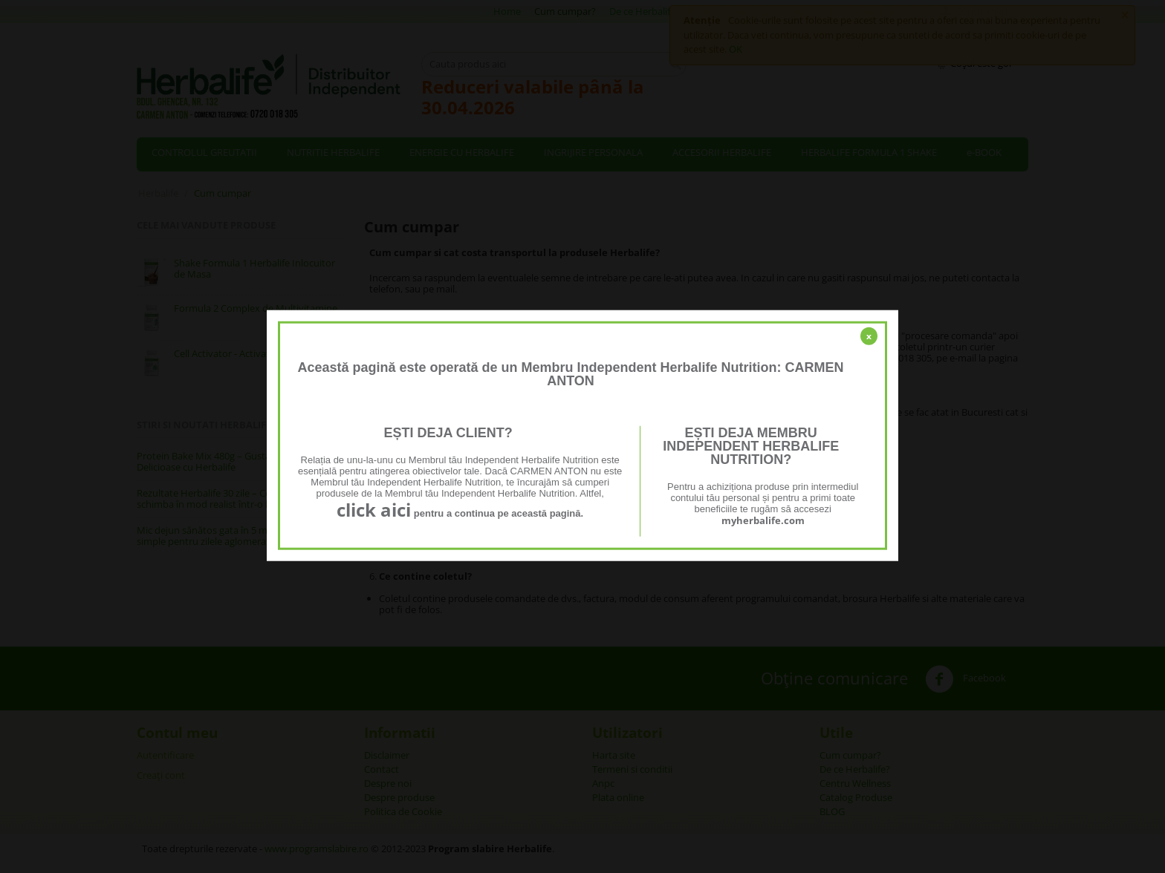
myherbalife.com (763, 520)
